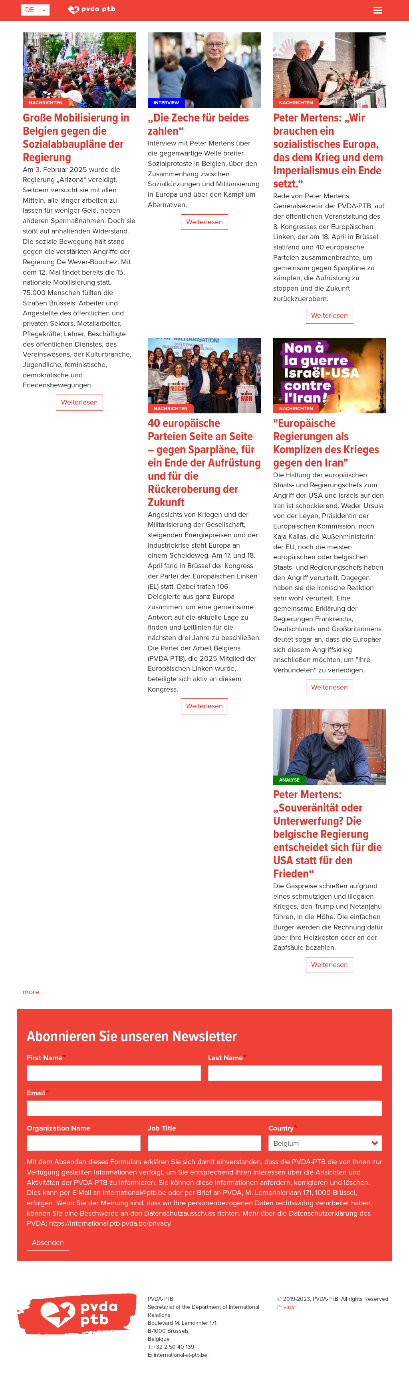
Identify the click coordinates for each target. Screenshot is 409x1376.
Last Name (225, 1057)
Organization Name (58, 1128)
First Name (44, 1057)
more (31, 991)
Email (36, 1093)
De (29, 10)
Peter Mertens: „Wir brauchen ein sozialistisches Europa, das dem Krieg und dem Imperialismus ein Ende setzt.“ (328, 151)
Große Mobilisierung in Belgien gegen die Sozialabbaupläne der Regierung (76, 138)
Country (281, 1128)
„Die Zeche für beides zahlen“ (198, 125)
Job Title (162, 1128)
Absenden (48, 1242)
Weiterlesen (79, 402)
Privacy (285, 1307)
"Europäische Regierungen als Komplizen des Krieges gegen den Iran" (326, 443)
